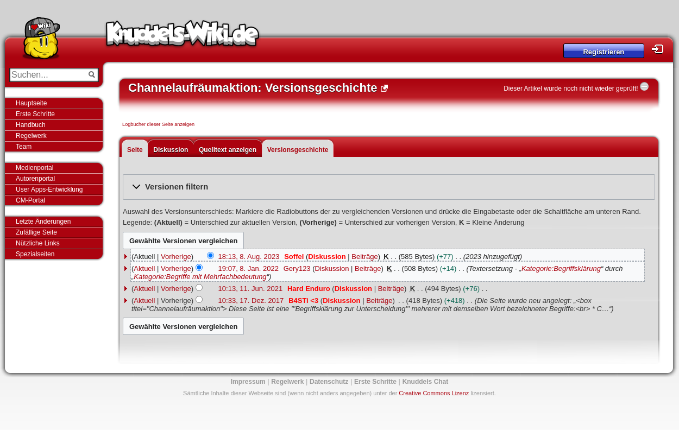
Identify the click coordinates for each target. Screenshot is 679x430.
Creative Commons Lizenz (434, 393)
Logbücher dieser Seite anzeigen (158, 124)
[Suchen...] (46, 74)
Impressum (248, 381)
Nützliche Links (38, 243)
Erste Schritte (35, 114)
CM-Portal (30, 200)
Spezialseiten (35, 254)
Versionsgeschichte (298, 150)
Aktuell (144, 268)
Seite (135, 150)
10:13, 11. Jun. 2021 (250, 288)
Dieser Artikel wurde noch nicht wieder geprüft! (571, 88)
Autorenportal (35, 178)
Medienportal (34, 168)
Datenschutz (329, 381)
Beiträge (364, 256)
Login (660, 49)
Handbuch (31, 125)
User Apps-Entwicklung (49, 189)
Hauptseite (31, 103)
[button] (389, 187)
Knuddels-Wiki (182, 36)
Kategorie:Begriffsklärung (561, 268)
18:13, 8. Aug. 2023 (249, 256)
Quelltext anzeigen (227, 150)
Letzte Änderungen (43, 221)
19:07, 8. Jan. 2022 (248, 268)
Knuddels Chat (426, 381)
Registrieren (603, 52)
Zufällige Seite (36, 232)
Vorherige (176, 256)
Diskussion (170, 150)
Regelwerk (31, 136)
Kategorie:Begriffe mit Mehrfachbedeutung (200, 277)
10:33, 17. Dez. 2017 (251, 300)
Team (24, 146)
